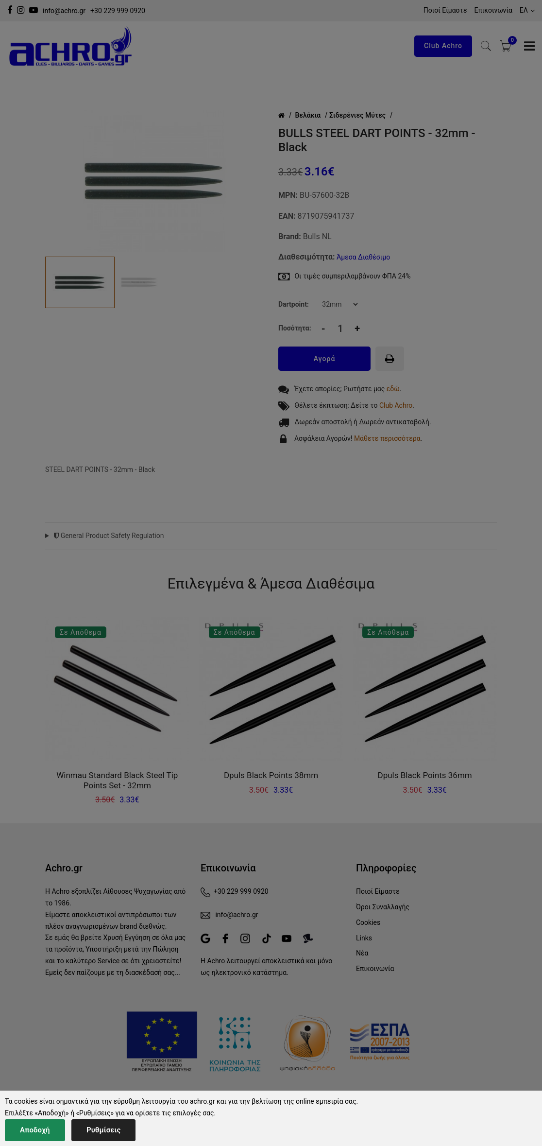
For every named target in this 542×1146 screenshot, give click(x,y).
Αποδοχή (35, 1130)
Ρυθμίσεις (103, 1130)
